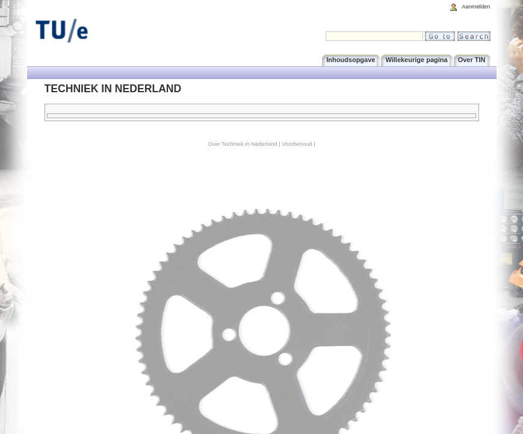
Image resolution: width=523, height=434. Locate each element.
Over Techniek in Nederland (242, 144)
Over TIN (472, 59)
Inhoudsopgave (350, 59)
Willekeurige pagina (416, 59)
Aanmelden (476, 7)
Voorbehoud (297, 144)
